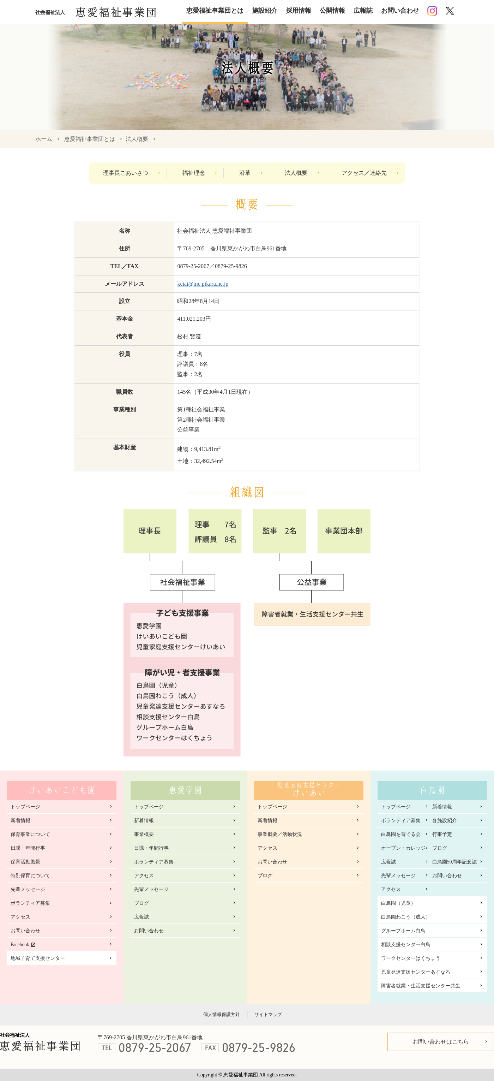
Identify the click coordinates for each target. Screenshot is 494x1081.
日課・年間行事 (28, 848)
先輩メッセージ (28, 889)
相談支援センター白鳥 (405, 944)
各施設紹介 (444, 820)
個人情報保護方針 (221, 1014)
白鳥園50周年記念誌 (454, 862)
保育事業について (30, 834)
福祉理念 (193, 173)
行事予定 (442, 834)
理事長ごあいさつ (125, 173)
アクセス (20, 917)
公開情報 (332, 10)
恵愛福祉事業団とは (214, 10)
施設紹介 (264, 10)
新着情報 (20, 820)
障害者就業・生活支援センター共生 (420, 985)
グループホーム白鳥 (403, 930)
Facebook (20, 944)
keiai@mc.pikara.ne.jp (202, 284)
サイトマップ (268, 1014)
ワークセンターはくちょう (410, 958)
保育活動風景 (25, 862)
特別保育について (30, 875)
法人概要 (137, 139)
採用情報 (298, 10)
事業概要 (144, 834)
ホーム (43, 139)
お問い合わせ (400, 10)
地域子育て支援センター (38, 958)
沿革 (245, 173)
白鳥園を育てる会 (401, 834)
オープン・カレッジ (403, 848)
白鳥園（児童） (398, 903)
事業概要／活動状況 (280, 834)
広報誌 (363, 10)
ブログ (141, 903)
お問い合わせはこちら (440, 1042)
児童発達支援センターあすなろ (415, 972)
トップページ (25, 806)
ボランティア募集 (30, 903)
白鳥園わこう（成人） (405, 917)
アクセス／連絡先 (364, 173)
